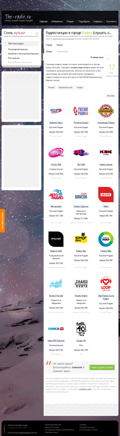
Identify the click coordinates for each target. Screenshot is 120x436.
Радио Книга (81, 295)
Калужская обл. (66, 87)
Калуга (80, 87)
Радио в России (52, 427)
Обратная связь (51, 432)
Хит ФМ (81, 164)
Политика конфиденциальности (22, 433)
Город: (49, 45)
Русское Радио (81, 122)
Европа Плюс (56, 122)
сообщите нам (85, 389)
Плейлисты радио (87, 427)
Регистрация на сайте (89, 430)
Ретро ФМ (56, 164)
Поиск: (49, 51)
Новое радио (105, 164)
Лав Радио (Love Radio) (106, 297)
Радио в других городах (102, 367)
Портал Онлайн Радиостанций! (19, 21)
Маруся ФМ (56, 251)
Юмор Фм (81, 251)
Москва (110, 96)
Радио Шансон (81, 206)
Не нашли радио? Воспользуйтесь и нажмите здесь (68, 367)
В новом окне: (97, 57)
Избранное (57, 21)
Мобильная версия (53, 425)
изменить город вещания (63, 39)
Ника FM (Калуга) (56, 340)
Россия (51, 87)
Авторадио (56, 206)
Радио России (56, 295)
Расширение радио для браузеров (59, 430)
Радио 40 (81, 340)
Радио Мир (106, 251)
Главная (43, 21)
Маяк (106, 206)
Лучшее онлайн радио (18, 425)
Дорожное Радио (106, 122)
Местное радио (16, 43)
